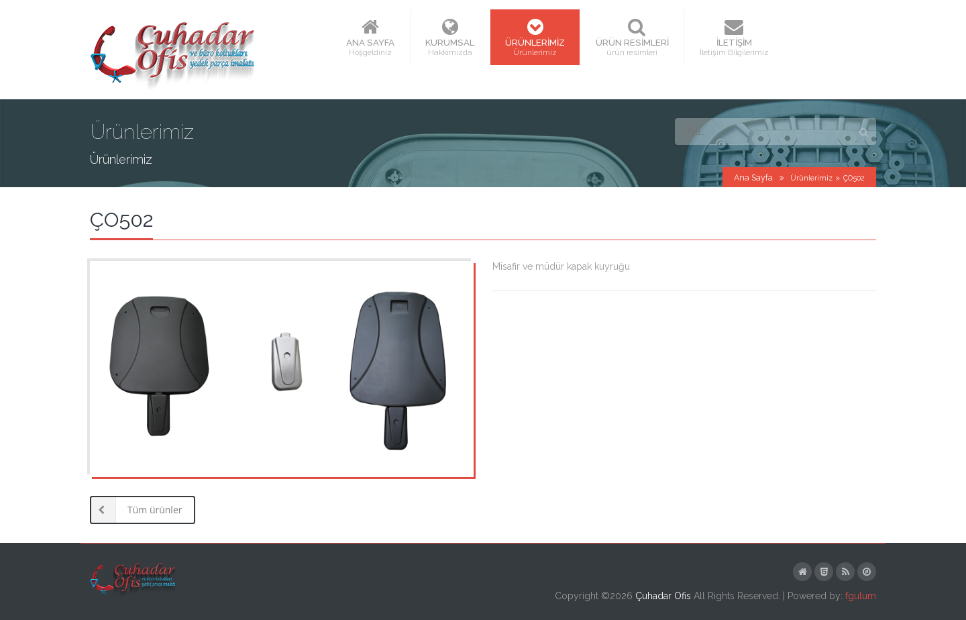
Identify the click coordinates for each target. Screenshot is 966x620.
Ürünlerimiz (811, 178)
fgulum (860, 595)
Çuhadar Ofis (663, 595)
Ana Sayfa (753, 177)
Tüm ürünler (136, 510)
